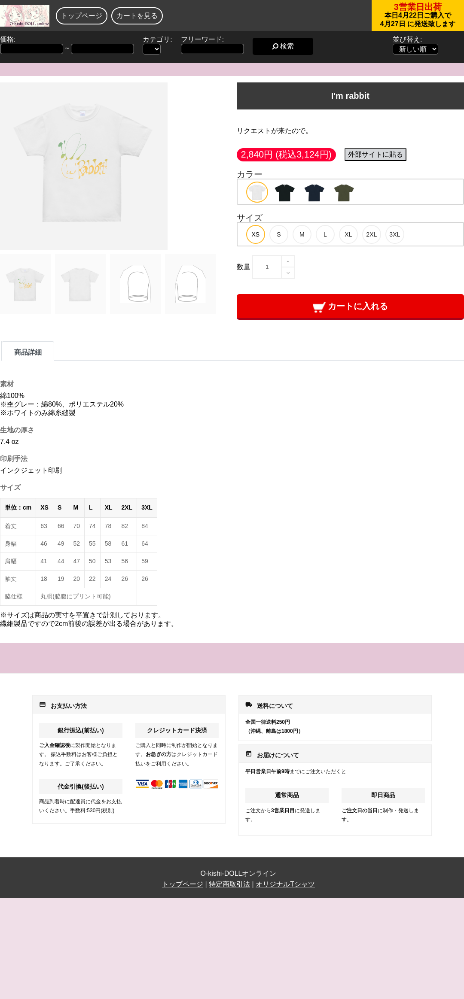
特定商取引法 (229, 884)
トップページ (81, 15)
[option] (257, 192)
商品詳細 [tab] (28, 352)
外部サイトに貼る (375, 154)
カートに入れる (350, 306)
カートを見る (137, 15)
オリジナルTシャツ (285, 884)
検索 (283, 46)
